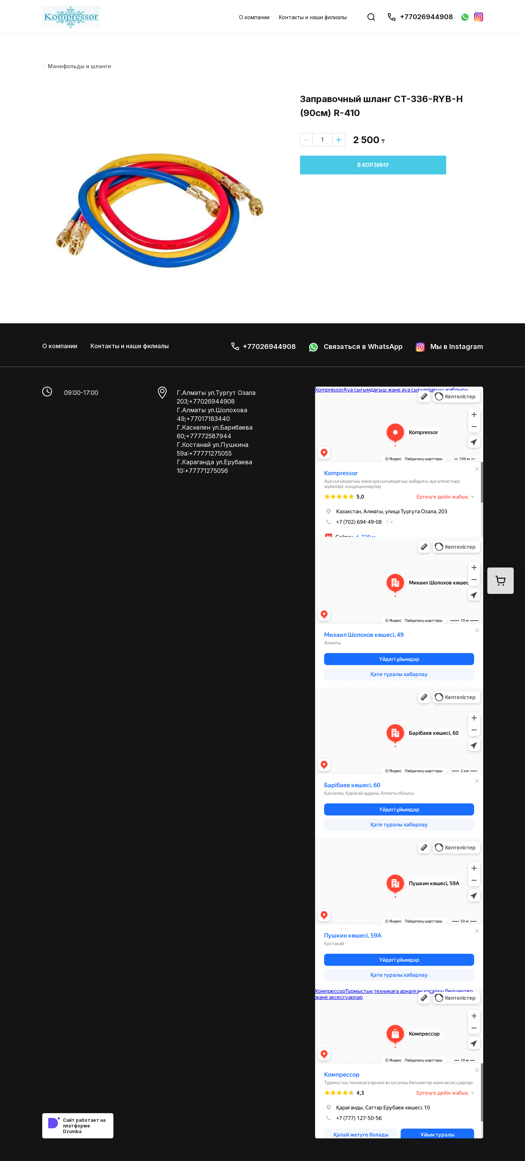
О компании (254, 17)
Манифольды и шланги (77, 66)
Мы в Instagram (449, 347)
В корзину (373, 165)
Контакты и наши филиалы (313, 17)
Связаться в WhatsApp (356, 347)
